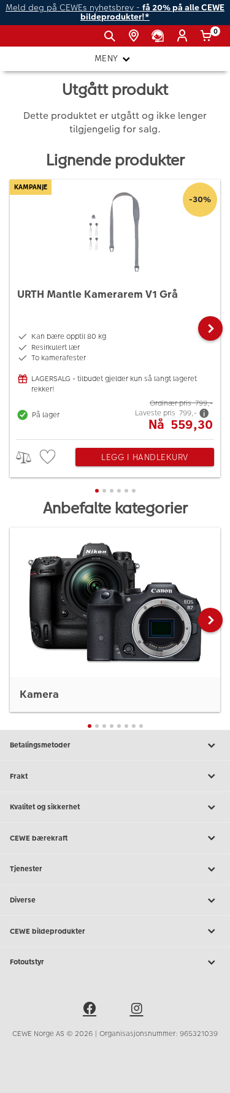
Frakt (115, 776)
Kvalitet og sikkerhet (115, 807)
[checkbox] (49, 457)
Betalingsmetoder (115, 745)
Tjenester (115, 869)
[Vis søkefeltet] (112, 36)
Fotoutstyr (115, 962)
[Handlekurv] (208, 36)
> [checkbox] (28, 457)
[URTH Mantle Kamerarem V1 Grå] (115, 306)
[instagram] (138, 1010)
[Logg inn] (184, 36)
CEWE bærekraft (115, 838)
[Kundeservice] (160, 36)
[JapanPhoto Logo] (29, 40)
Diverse (115, 900)
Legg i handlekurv (144, 457)
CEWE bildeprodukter (115, 931)
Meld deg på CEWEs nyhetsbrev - (115, 12)
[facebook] (91, 1010)
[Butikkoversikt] (136, 36)
